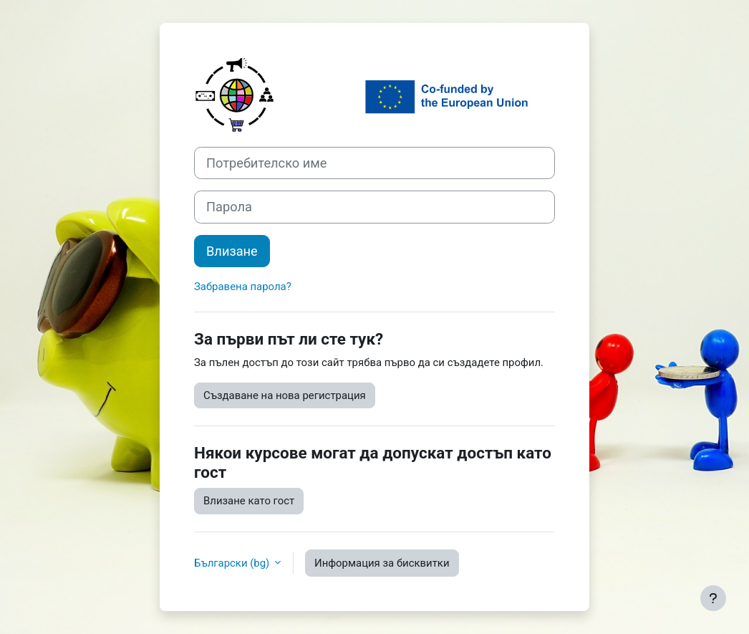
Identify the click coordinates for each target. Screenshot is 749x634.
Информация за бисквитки (382, 563)
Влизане (232, 251)
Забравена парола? (242, 286)
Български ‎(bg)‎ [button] (233, 563)
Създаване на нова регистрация (284, 395)
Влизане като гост (248, 500)
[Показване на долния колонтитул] (713, 598)
